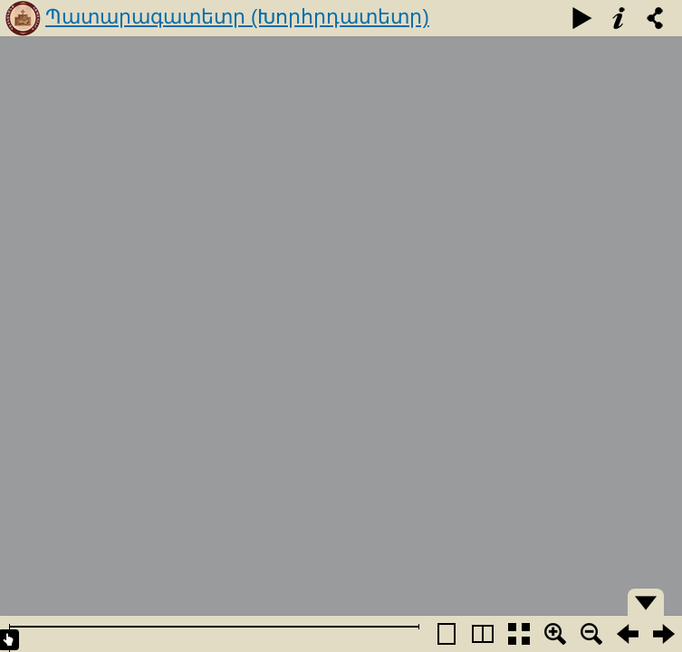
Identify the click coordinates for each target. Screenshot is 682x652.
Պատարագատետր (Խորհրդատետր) (237, 16)
